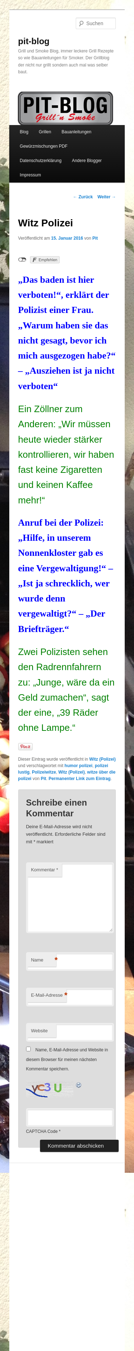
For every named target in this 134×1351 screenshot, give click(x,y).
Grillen (45, 131)
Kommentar (44, 869)
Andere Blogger (86, 160)
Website (39, 1030)
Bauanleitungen (76, 131)
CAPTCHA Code (42, 1131)
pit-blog (34, 41)
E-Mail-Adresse (48, 995)
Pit (95, 238)
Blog (24, 131)
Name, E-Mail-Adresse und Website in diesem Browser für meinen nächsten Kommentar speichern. (67, 1059)
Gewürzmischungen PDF (43, 146)
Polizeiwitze (44, 772)
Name (43, 960)
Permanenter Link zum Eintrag (79, 778)
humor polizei (79, 765)
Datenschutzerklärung (40, 160)
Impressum (30, 174)
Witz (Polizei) (102, 759)
